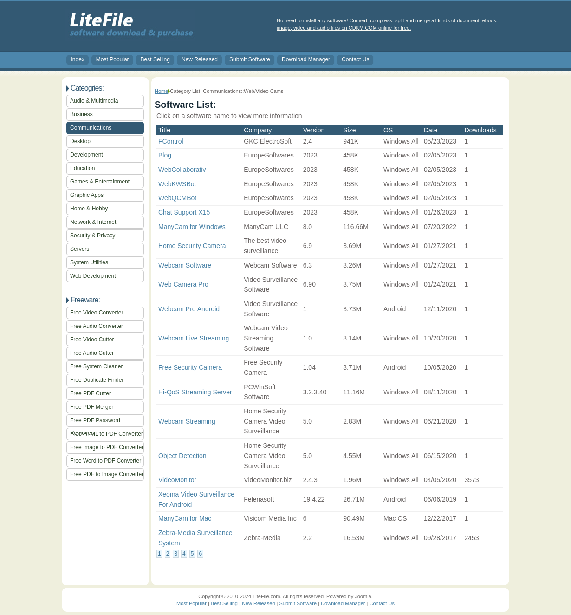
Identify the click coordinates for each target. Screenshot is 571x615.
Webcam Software (184, 265)
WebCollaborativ (182, 169)
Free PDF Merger (91, 407)
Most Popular (112, 59)
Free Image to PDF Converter (106, 447)
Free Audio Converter (96, 326)
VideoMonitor (177, 480)
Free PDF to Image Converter (106, 474)
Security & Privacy (92, 235)
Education (82, 168)
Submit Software (249, 59)
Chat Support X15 (184, 212)
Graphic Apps (87, 195)
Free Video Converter (96, 312)
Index (77, 59)
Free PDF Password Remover (95, 422)
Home (161, 91)
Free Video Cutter (92, 339)
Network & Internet (93, 222)
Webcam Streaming (186, 421)
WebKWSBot (177, 184)
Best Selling (155, 59)
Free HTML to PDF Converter (106, 434)
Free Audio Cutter (92, 353)
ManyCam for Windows (192, 226)
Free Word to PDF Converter (105, 461)
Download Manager (306, 59)
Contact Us (355, 59)
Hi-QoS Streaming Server (195, 392)
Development (86, 154)
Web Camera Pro (183, 284)
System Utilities (89, 262)
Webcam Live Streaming (193, 338)
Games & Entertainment (100, 181)
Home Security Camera (192, 245)
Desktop (80, 141)
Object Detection (182, 455)
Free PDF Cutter (90, 393)
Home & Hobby (89, 208)
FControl (170, 141)
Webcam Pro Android (189, 309)
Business (81, 114)
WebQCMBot (177, 198)
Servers (79, 249)
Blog (164, 155)
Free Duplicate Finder (96, 380)
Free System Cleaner (96, 366)
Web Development (93, 276)
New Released (200, 59)
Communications (90, 127)
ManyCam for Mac (184, 518)
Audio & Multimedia (94, 101)
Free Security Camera (190, 367)
